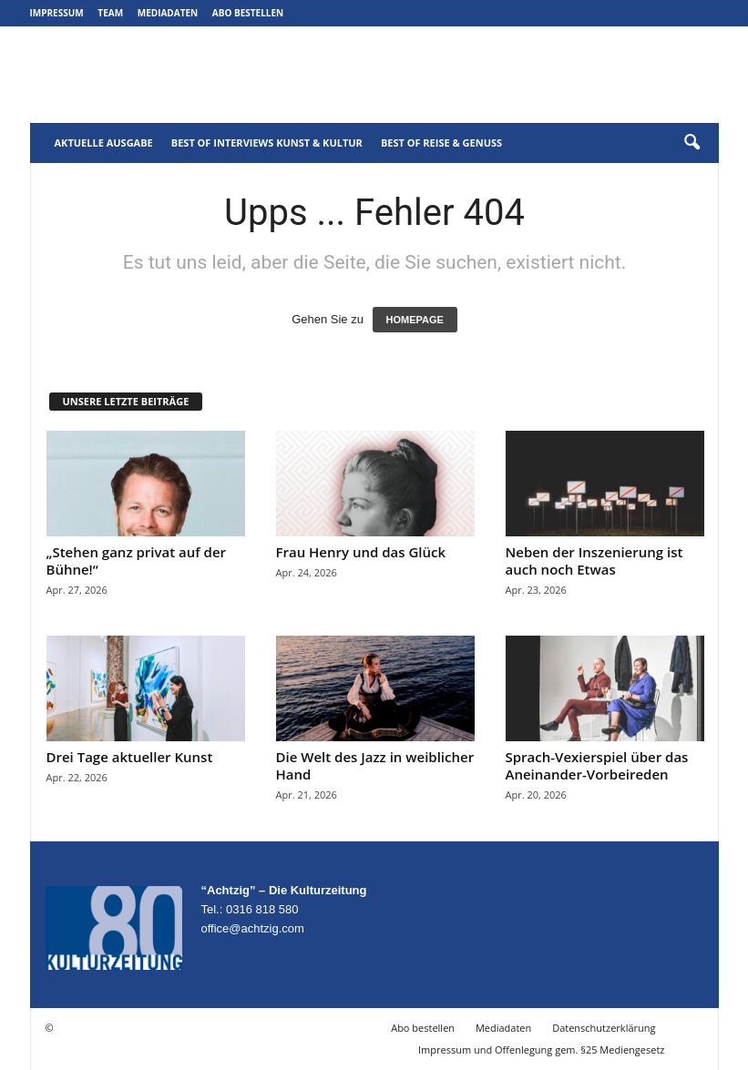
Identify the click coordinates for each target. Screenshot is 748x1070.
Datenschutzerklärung (603, 1027)
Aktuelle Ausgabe (104, 142)
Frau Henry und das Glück (361, 552)
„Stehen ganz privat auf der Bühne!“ (136, 560)
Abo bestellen (247, 12)
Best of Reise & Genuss (441, 142)
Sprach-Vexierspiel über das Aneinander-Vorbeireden (597, 765)
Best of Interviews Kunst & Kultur (267, 142)
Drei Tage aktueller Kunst (129, 757)
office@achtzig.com (252, 928)
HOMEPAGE (415, 319)
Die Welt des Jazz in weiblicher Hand (375, 765)
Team (110, 12)
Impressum (57, 12)
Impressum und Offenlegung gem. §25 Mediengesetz (541, 1049)
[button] (691, 143)
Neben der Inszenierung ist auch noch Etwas (594, 560)
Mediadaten (168, 12)
